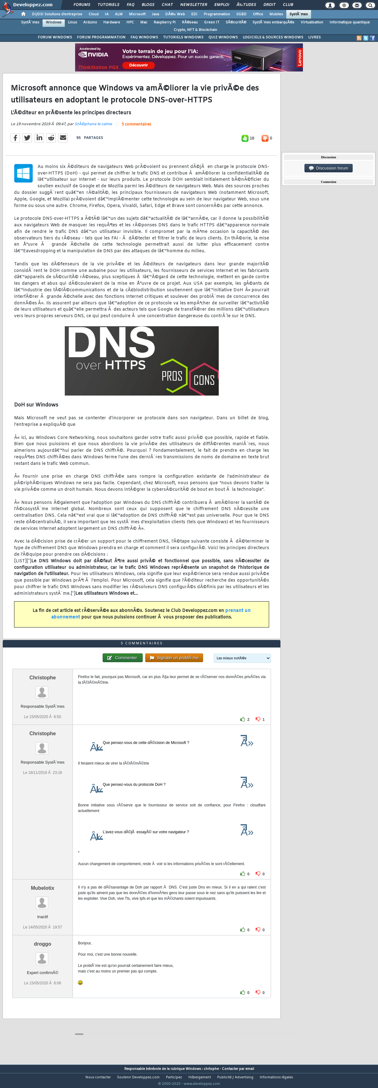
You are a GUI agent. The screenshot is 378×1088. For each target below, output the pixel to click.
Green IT (211, 22)
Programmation (217, 14)
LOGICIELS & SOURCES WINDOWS (273, 37)
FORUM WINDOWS (55, 37)
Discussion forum (328, 168)
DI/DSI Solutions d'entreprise (57, 14)
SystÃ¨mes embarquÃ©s (273, 22)
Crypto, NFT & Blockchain (195, 30)
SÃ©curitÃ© (236, 22)
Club (288, 4)
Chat (167, 4)
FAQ (130, 4)
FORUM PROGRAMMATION (101, 37)
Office (258, 14)
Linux (72, 22)
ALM (119, 14)
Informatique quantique (349, 22)
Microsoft (137, 14)
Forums (82, 4)
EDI (194, 14)
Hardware (111, 22)
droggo (42, 955)
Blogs (148, 4)
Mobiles (276, 14)
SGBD (241, 14)
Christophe (42, 689)
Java (155, 14)
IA (107, 14)
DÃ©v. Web (175, 14)
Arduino (90, 22)
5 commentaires (136, 128)
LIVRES (314, 37)
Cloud (94, 14)
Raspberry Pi (165, 22)
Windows (54, 22)
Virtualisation (312, 22)
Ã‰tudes (246, 4)
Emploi (222, 4)
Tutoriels (108, 4)
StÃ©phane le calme (93, 128)
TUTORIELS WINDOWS (183, 37)
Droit (269, 4)
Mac (143, 22)
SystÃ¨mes (298, 14)
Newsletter (193, 4)
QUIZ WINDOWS (223, 37)
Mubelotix (42, 899)
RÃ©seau (190, 22)
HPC (130, 22)
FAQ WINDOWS (144, 37)
